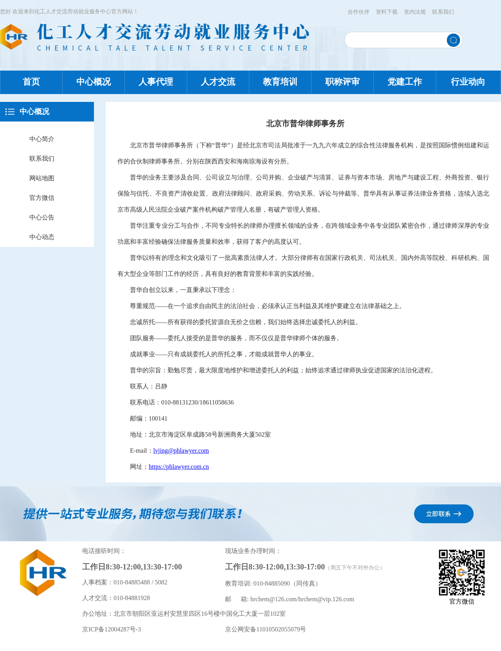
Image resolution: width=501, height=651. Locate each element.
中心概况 (93, 82)
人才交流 (218, 82)
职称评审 (342, 82)
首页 (31, 82)
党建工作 (404, 82)
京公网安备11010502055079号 (265, 629)
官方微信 (41, 197)
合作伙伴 (358, 12)
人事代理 (156, 82)
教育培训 (280, 82)
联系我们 (443, 12)
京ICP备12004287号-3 (111, 629)
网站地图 (41, 178)
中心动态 (41, 237)
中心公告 (41, 217)
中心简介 (41, 139)
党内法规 (415, 12)
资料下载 (387, 12)
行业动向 (468, 82)
